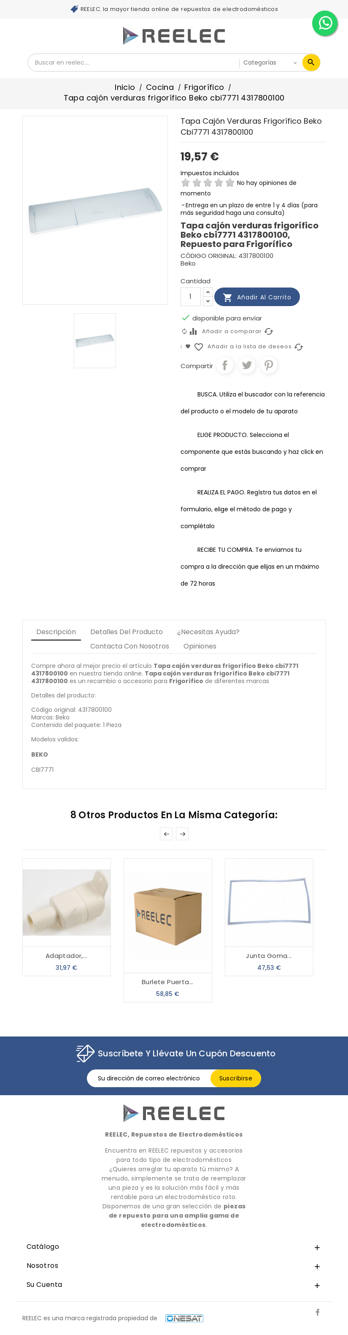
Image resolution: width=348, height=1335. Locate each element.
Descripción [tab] (56, 632)
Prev (166, 834)
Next (182, 834)
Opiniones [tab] (199, 646)
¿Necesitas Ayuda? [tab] (208, 632)
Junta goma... (268, 955)
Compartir (224, 365)
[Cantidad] (191, 297)
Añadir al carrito (257, 298)
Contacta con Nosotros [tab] (129, 646)
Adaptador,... (66, 955)
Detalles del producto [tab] (126, 632)
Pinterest (268, 365)
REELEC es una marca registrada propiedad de (112, 1318)
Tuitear (246, 365)
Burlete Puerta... (168, 981)
